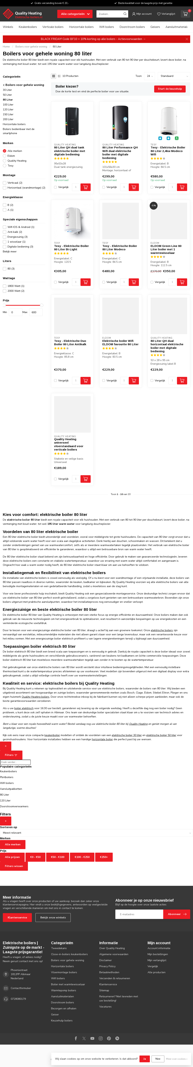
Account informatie (159, 948)
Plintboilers (6, 777)
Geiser (55, 1014)
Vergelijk (63, 187)
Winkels (8, 27)
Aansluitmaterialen (177, 27)
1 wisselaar (16, 241)
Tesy (10, 165)
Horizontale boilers (81, 27)
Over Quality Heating (112, 948)
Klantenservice (17, 917)
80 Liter (57, 46)
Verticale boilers (53, 27)
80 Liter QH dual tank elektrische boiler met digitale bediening (69, 151)
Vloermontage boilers (64, 972)
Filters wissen (14, 866)
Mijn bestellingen (158, 954)
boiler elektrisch (24, 708)
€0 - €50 (35, 857)
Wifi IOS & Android (21, 227)
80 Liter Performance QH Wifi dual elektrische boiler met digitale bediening (120, 152)
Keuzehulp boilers (62, 1020)
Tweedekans (59, 948)
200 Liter (8, 119)
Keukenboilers (28, 27)
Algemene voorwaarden (113, 954)
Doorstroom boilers (132, 27)
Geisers (155, 27)
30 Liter (7, 90)
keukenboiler (52, 735)
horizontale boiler (102, 739)
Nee (157, 1059)
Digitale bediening (20, 246)
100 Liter (8, 104)
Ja (144, 1059)
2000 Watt (16, 290)
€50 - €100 (57, 857)
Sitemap (104, 990)
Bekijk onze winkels (53, 917)
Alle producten (156, 972)
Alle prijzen (12, 857)
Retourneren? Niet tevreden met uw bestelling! (118, 998)
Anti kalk (15, 232)
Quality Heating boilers (35, 697)
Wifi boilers (106, 27)
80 (11, 268)
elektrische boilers (162, 630)
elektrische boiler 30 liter (127, 735)
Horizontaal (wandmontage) (26, 187)
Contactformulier (21, 988)
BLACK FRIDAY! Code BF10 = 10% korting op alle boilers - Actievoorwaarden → (93, 39)
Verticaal (15, 182)
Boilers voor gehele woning (31, 46)
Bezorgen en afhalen (63, 1008)
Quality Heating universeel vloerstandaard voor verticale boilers (68, 444)
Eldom (11, 155)
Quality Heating (17, 160)
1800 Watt (16, 286)
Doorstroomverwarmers (14, 806)
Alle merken (15, 151)
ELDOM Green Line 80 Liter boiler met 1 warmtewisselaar (166, 249)
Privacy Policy (107, 966)
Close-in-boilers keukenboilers (69, 954)
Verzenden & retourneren (114, 978)
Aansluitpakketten (11, 789)
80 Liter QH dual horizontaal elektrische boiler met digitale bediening (167, 346)
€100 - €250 (82, 857)
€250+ (104, 857)
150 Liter (8, 114)
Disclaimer (105, 960)
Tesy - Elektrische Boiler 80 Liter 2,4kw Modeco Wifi (168, 151)
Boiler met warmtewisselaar (68, 984)
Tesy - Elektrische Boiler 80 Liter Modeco (119, 247)
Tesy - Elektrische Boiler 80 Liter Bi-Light (71, 247)
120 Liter (8, 109)
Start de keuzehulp (170, 89)
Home (6, 46)
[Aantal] (76, 187)
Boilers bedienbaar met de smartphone (18, 131)
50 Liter (7, 95)
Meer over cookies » (176, 1058)
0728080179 (18, 999)
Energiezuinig (18, 236)
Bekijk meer (10, 251)
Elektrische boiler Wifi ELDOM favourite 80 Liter (120, 342)
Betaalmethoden (109, 972)
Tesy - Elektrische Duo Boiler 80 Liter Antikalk (70, 342)
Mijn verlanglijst (157, 960)
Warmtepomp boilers (63, 990)
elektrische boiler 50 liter (161, 735)
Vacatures (105, 1006)
